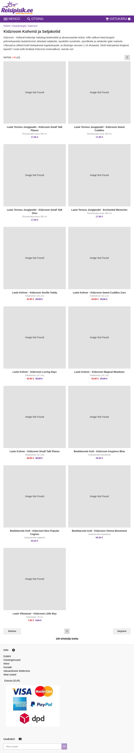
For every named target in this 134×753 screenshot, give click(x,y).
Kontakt (7, 667)
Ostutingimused (11, 660)
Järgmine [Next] (121, 631)
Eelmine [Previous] (12, 631)
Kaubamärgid (19, 26)
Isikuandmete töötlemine (16, 671)
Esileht (6, 26)
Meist (6, 663)
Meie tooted (9, 674)
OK (64, 746)
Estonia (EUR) (12, 680)
